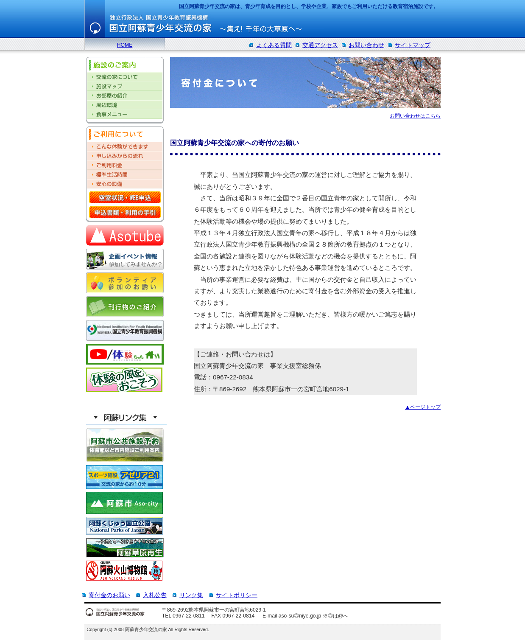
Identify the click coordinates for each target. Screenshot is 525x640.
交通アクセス (320, 45)
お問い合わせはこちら (415, 116)
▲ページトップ (423, 407)
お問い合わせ (366, 45)
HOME (124, 45)
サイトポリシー (236, 595)
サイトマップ (412, 45)
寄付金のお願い (109, 595)
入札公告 (155, 595)
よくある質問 (274, 45)
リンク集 (191, 595)
